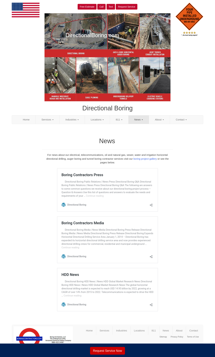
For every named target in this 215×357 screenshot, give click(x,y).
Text (111, 6)
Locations (97, 119)
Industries (72, 119)
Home (26, 119)
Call (101, 6)
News (138, 119)
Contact (181, 119)
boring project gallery (145, 158)
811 (119, 119)
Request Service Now (107, 350)
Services (47, 119)
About (159, 119)
